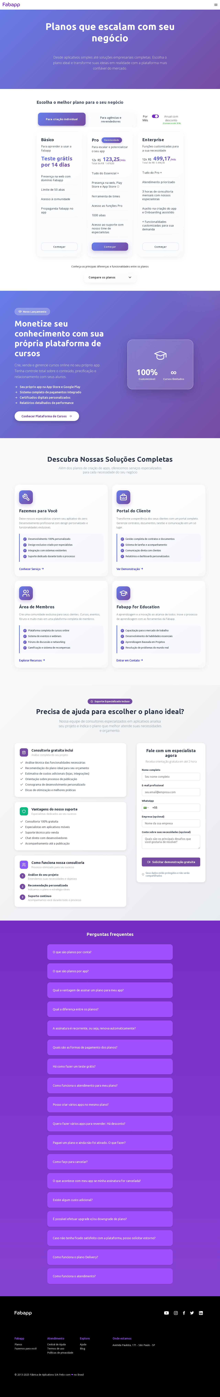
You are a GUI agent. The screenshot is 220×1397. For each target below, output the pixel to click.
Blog (82, 1348)
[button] (145, 808)
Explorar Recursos (32, 660)
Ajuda (83, 1344)
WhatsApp (148, 800)
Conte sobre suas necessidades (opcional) (166, 832)
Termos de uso (55, 1348)
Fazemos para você (26, 1348)
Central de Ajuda (56, 1344)
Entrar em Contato (130, 660)
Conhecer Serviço (31, 569)
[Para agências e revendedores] (111, 119)
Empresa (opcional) (153, 816)
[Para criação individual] (62, 119)
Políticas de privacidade (60, 1352)
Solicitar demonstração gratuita (171, 862)
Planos (18, 1344)
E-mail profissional (153, 785)
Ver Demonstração (130, 569)
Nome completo (151, 770)
